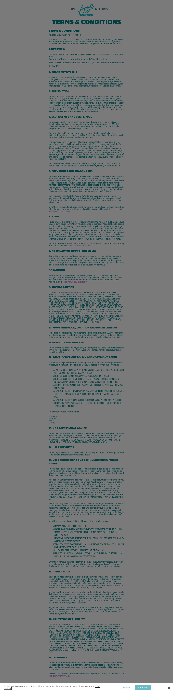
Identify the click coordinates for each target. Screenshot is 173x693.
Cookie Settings (125, 687)
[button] (169, 688)
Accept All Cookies (143, 687)
